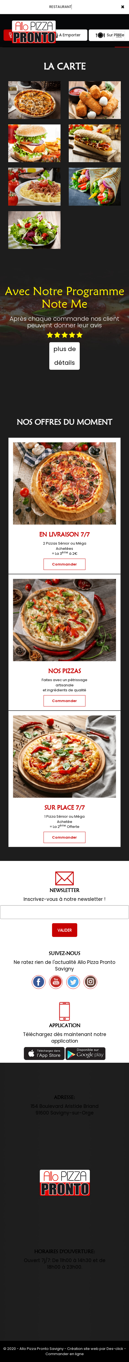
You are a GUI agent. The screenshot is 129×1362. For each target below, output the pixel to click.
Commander (64, 564)
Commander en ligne (64, 1353)
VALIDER (65, 930)
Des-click (115, 1348)
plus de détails (64, 356)
